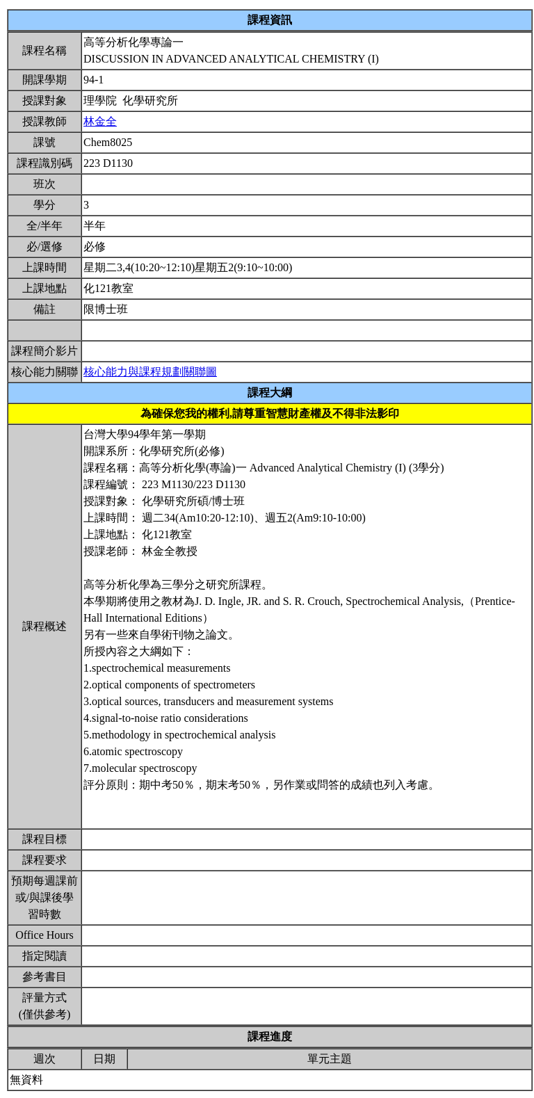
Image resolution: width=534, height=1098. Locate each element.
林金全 (100, 121)
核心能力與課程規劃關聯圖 (150, 372)
